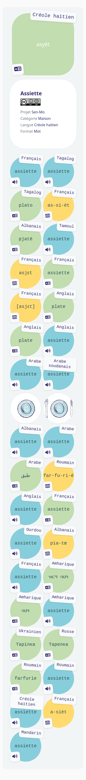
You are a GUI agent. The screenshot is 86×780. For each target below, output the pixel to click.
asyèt (43, 44)
